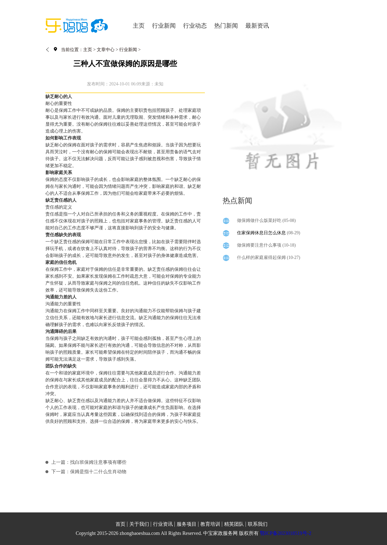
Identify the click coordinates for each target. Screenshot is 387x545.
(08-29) (268, 232)
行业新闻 (164, 25)
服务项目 (186, 524)
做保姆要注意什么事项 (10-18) (266, 245)
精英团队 (234, 524)
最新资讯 (257, 25)
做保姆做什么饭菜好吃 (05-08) (266, 220)
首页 (120, 524)
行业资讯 (163, 524)
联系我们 (258, 524)
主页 (139, 25)
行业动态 (195, 25)
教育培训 (210, 524)
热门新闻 (226, 25)
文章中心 (106, 49)
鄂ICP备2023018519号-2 (285, 533)
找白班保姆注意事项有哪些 (98, 462)
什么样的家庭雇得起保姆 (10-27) (268, 257)
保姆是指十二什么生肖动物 (98, 471)
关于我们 (139, 524)
